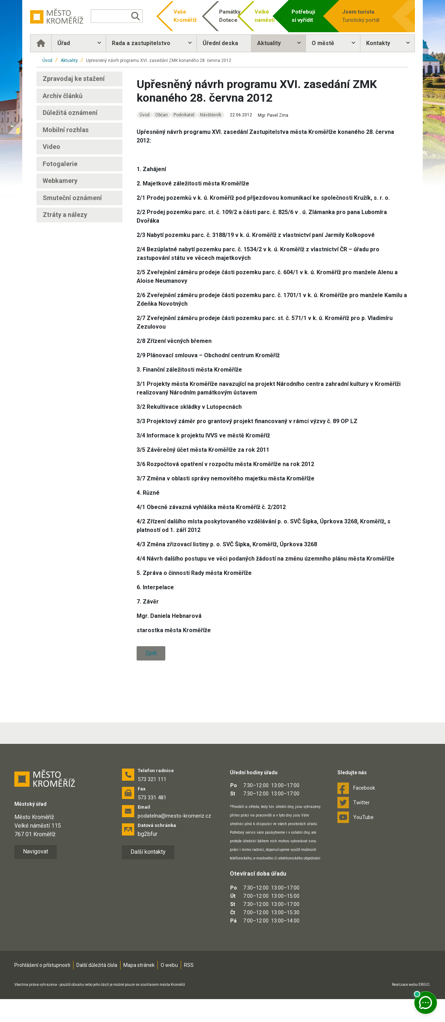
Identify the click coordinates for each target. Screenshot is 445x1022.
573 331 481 (152, 820)
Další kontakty (148, 874)
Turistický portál (361, 15)
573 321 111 (152, 802)
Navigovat (35, 874)
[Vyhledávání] (120, 16)
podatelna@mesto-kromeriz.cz (174, 838)
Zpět (151, 653)
